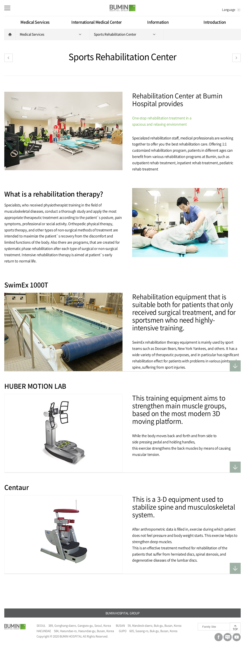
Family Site (209, 626)
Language (228, 9)
